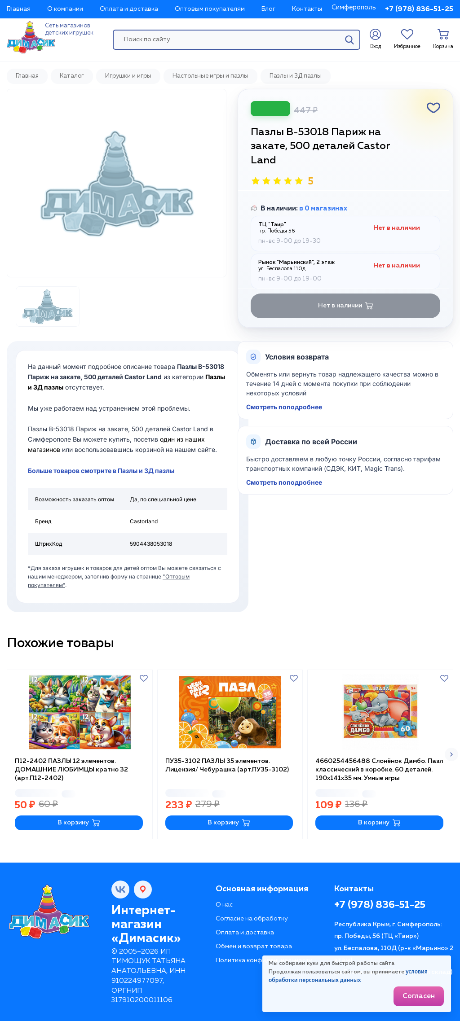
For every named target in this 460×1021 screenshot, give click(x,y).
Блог (268, 9)
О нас (224, 905)
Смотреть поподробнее (284, 407)
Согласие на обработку (252, 919)
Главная (19, 9)
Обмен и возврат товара (254, 946)
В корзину (79, 823)
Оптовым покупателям (210, 9)
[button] (451, 754)
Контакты (307, 9)
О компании (65, 9)
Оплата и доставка (129, 9)
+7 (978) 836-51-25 (419, 9)
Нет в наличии (345, 306)
